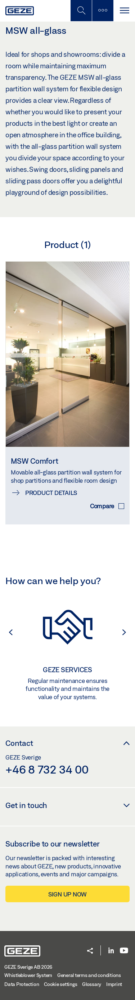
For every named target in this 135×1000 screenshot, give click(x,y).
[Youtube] (124, 951)
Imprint (114, 984)
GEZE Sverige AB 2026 (28, 967)
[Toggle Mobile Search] (81, 10)
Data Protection (21, 984)
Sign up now (67, 894)
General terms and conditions (89, 975)
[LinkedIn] (111, 951)
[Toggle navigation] (124, 10)
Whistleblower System (28, 975)
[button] (7, 632)
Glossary (91, 984)
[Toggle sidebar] (102, 10)
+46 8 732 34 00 (46, 769)
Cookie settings (60, 984)
